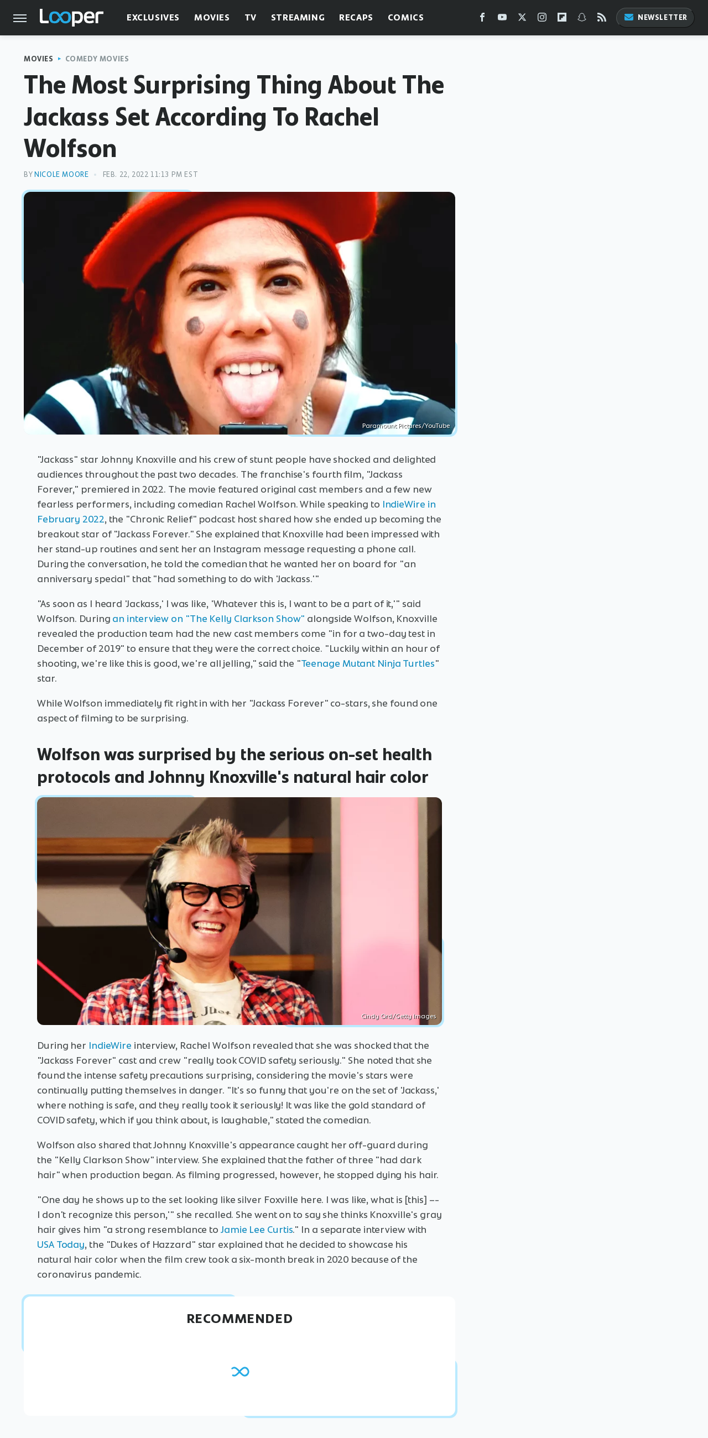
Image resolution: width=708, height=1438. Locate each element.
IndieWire (110, 1045)
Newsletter (655, 17)
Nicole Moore (61, 174)
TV (250, 17)
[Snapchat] (581, 19)
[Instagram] (542, 19)
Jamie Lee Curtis (257, 1229)
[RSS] (601, 19)
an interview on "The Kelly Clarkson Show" (208, 618)
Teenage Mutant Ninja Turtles (368, 663)
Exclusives (153, 17)
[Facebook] (482, 19)
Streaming (298, 17)
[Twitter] (522, 19)
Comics (406, 17)
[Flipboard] (562, 19)
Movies (212, 17)
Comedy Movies (97, 58)
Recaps (356, 17)
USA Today (61, 1244)
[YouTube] (502, 19)
